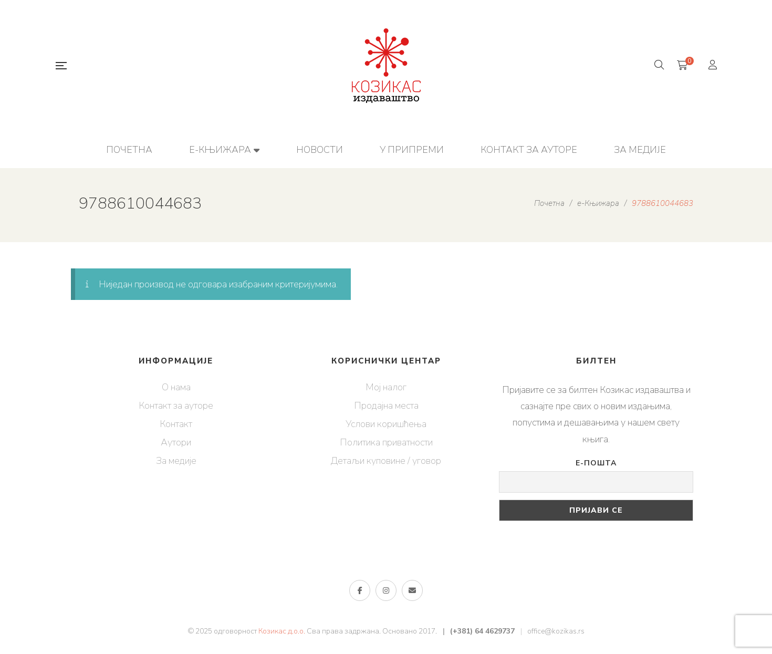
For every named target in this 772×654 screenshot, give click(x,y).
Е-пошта (596, 463)
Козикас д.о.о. (281, 631)
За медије (176, 460)
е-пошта (412, 590)
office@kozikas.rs (556, 631)
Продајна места (386, 405)
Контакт (176, 424)
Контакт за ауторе (176, 405)
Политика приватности (386, 442)
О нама (176, 387)
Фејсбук (360, 590)
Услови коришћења (386, 424)
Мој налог (386, 387)
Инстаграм (386, 590)
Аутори (176, 442)
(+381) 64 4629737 (482, 631)
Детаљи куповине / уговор (386, 460)
